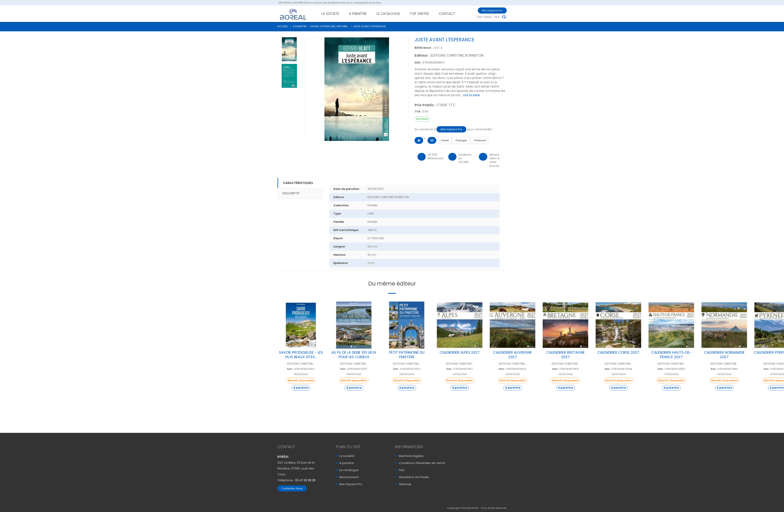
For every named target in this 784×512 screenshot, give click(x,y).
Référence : (423, 48)
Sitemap (405, 484)
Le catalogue (348, 470)
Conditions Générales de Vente (422, 463)
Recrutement (349, 477)
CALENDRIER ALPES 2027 (460, 352)
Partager (461, 140)
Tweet (444, 140)
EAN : (418, 62)
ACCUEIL (282, 26)
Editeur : (422, 55)
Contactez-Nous (292, 488)
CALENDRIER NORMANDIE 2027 (724, 354)
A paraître (346, 463)
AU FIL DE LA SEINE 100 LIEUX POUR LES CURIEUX (353, 354)
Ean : (290, 369)
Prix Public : (425, 105)
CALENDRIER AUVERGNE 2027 (512, 354)
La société (346, 456)
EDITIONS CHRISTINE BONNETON (457, 55)
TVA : (418, 111)
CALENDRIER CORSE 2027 (618, 352)
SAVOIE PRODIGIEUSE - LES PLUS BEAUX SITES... (301, 354)
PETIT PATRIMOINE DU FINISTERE (407, 354)
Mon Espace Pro (492, 10)
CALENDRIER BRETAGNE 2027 (565, 354)
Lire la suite (471, 95)
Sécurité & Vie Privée (414, 477)
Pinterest (479, 140)
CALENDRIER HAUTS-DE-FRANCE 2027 (671, 354)
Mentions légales (411, 456)
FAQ (402, 470)
